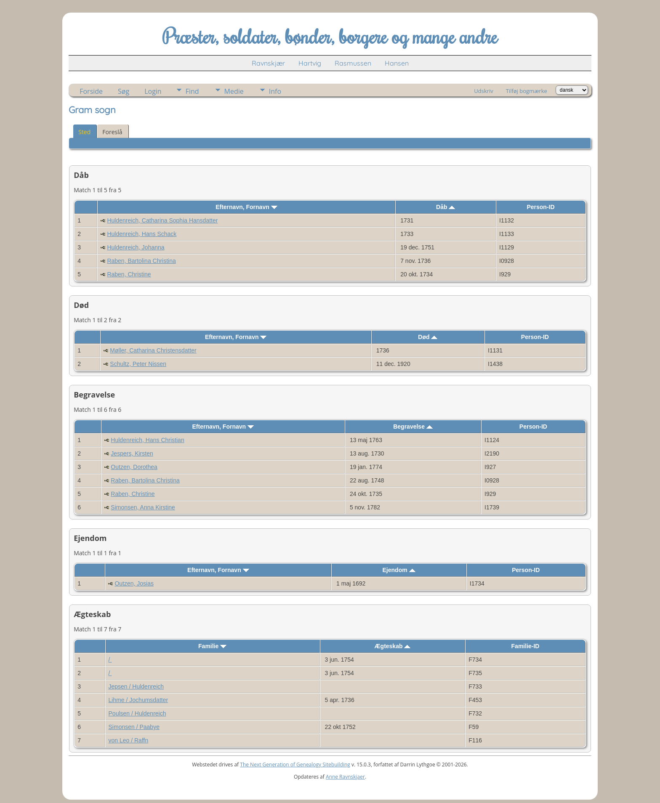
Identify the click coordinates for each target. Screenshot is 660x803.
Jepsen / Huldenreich (136, 686)
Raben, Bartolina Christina (141, 260)
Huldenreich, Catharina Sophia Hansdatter (162, 220)
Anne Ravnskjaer (345, 776)
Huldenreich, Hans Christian (147, 440)
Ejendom (399, 570)
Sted (84, 132)
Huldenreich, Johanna (135, 247)
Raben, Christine (129, 274)
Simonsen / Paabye (134, 726)
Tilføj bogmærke (526, 91)
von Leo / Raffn (129, 740)
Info (275, 91)
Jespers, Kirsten (132, 453)
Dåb (445, 207)
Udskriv (483, 91)
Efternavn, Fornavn (246, 207)
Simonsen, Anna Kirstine (143, 507)
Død (427, 337)
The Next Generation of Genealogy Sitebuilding (295, 764)
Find (192, 91)
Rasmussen (353, 63)
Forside (91, 91)
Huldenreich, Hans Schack (141, 234)
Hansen (397, 63)
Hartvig (309, 63)
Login (153, 91)
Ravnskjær (268, 63)
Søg (123, 91)
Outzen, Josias (134, 583)
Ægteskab (393, 646)
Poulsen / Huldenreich (137, 713)
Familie (212, 646)
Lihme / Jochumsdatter (138, 700)
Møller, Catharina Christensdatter (153, 350)
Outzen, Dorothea (134, 467)
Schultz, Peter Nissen (138, 363)
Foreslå (112, 132)
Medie (234, 91)
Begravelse (413, 426)
